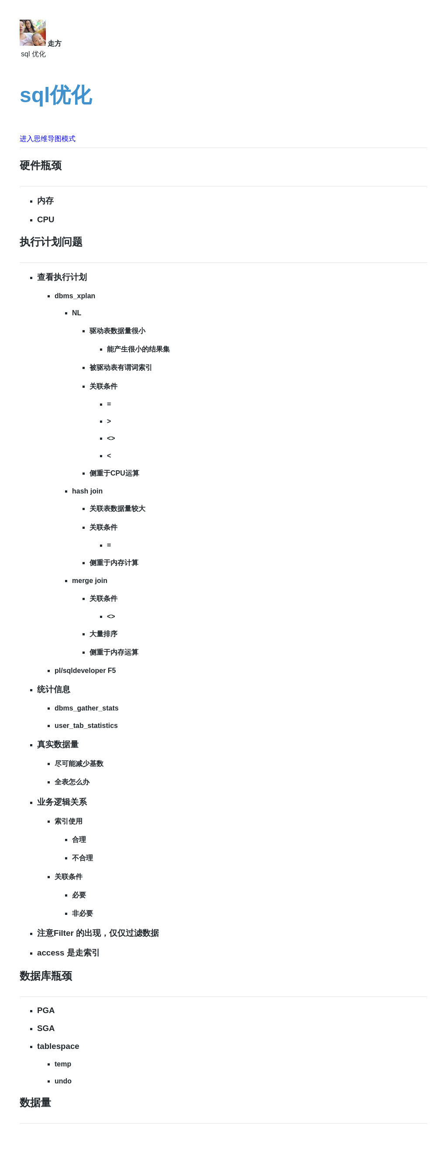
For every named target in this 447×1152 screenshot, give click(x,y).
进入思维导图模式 (48, 138)
